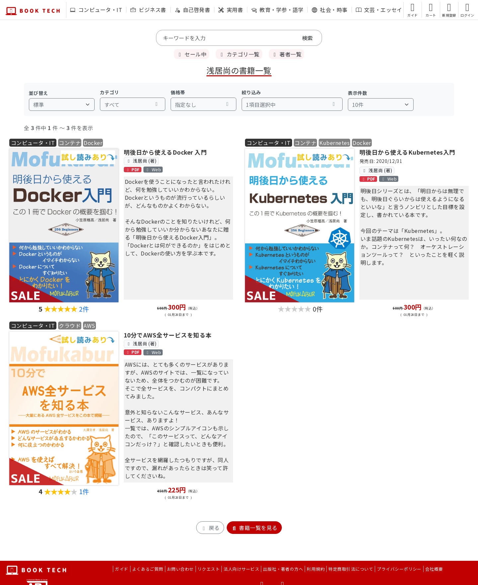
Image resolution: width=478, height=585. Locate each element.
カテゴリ (109, 92)
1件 (84, 491)
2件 (84, 309)
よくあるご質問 (147, 569)
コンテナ (70, 143)
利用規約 (316, 569)
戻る (209, 528)
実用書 (230, 10)
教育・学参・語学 (277, 10)
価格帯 (178, 92)
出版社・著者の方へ (283, 569)
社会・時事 (329, 10)
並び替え (38, 93)
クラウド (70, 325)
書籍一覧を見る (254, 528)
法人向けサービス (241, 569)
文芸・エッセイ (379, 10)
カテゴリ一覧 (238, 54)
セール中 (191, 54)
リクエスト (209, 569)
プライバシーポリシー (399, 569)
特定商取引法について (350, 569)
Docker (93, 143)
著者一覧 (286, 54)
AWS (89, 325)
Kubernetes (334, 143)
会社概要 (434, 569)
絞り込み (251, 92)
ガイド (121, 569)
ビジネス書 (148, 10)
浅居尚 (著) (141, 160)
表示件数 (357, 93)
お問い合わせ (180, 569)
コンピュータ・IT (96, 10)
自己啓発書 (192, 10)
